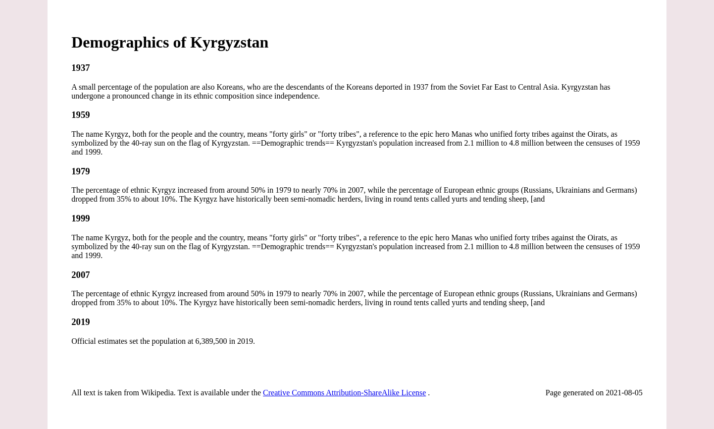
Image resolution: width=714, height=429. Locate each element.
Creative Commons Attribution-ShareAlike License (344, 392)
